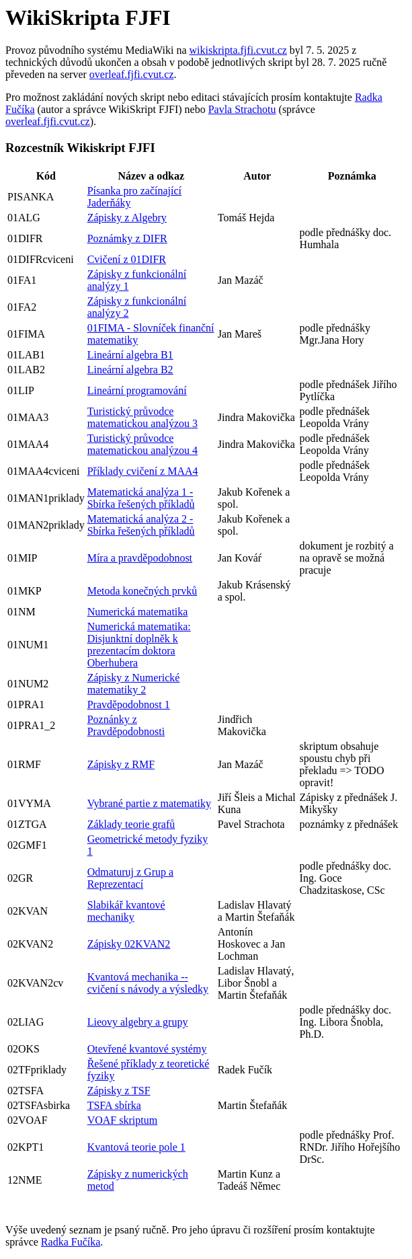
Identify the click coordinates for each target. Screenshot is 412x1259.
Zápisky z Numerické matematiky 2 (133, 683)
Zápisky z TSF (119, 1090)
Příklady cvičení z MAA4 (142, 471)
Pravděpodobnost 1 (128, 704)
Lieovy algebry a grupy (137, 1022)
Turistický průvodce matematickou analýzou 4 (142, 444)
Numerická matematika (137, 611)
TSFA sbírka (114, 1105)
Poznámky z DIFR (127, 238)
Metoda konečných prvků (142, 591)
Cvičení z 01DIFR (126, 259)
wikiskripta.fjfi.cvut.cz (238, 50)
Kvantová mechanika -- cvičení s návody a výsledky (147, 983)
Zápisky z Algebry (127, 217)
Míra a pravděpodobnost (139, 558)
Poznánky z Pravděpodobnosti (126, 725)
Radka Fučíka (70, 1242)
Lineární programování (137, 390)
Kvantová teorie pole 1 (136, 1147)
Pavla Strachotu (242, 109)
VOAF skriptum (122, 1120)
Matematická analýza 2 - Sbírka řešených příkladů (141, 525)
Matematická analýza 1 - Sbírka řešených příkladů (141, 498)
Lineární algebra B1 (130, 354)
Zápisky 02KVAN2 (129, 944)
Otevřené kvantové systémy (147, 1049)
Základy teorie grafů (131, 824)
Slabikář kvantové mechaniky (126, 911)
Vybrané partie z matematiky (149, 803)
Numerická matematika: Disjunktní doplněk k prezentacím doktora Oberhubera (139, 645)
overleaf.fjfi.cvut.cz (131, 74)
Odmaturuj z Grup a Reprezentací (130, 878)
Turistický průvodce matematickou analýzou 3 (142, 417)
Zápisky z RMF (121, 764)
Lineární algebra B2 (130, 369)
